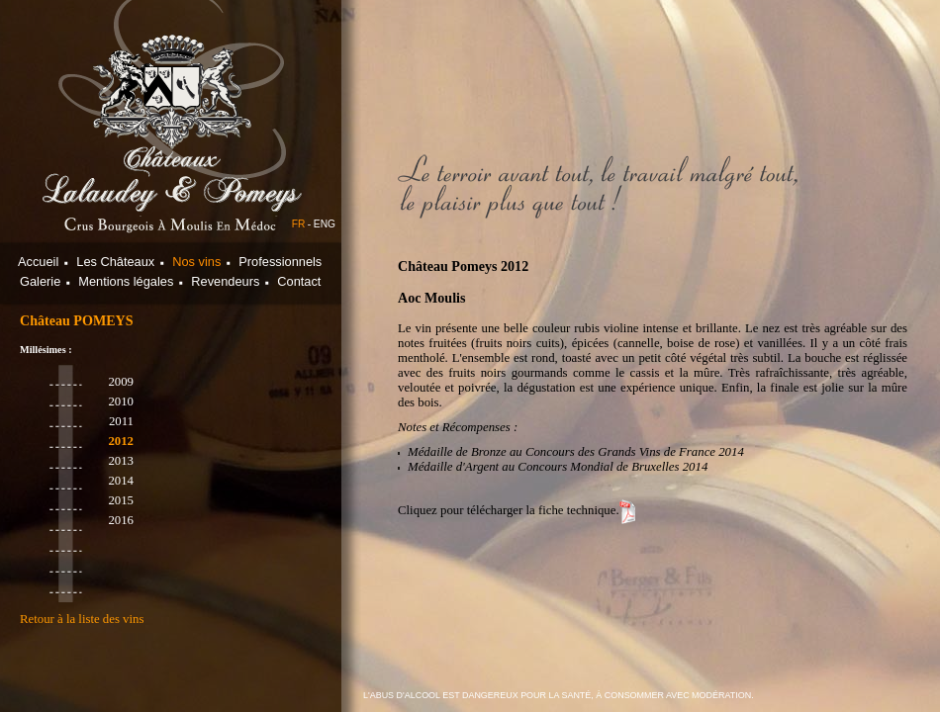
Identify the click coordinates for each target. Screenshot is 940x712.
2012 (121, 441)
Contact (299, 281)
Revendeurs (225, 281)
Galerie (40, 281)
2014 (121, 481)
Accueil (38, 261)
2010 (121, 401)
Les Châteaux (115, 261)
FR (299, 224)
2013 (121, 461)
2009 (121, 382)
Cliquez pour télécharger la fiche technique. (508, 510)
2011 (121, 421)
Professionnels (280, 261)
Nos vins (196, 261)
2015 (121, 500)
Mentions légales (125, 281)
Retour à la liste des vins (81, 619)
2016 (121, 520)
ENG (324, 224)
